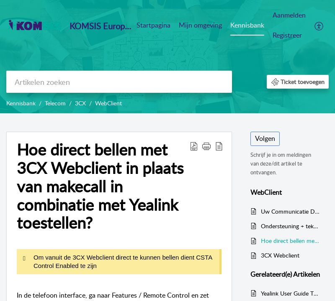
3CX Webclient (280, 255)
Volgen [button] (265, 138)
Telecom (55, 103)
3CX (80, 103)
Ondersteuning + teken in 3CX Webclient (290, 226)
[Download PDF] (194, 145)
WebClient (108, 103)
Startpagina (153, 25)
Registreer (287, 35)
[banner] (167, 56)
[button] (298, 82)
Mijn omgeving (200, 25)
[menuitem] (289, 26)
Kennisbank (247, 25)
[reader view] (219, 145)
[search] (119, 82)
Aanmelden (289, 15)
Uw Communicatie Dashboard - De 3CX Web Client (290, 211)
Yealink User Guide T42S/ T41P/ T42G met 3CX (290, 293)
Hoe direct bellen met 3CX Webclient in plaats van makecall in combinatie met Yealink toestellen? (100, 186)
